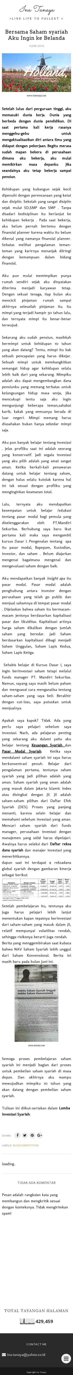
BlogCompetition (26, 1145)
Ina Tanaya (36, 10)
